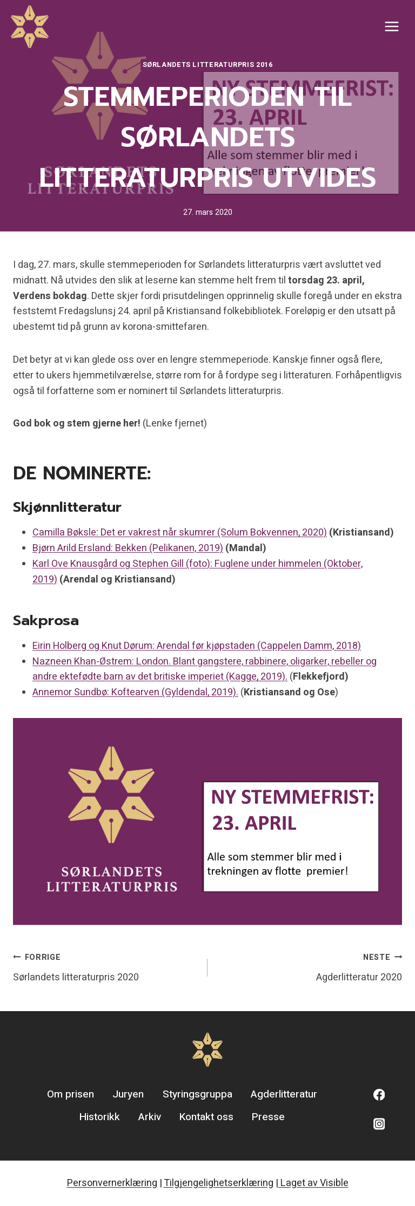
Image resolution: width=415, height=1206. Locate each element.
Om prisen (70, 1094)
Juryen (128, 1094)
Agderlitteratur (284, 1094)
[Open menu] (391, 27)
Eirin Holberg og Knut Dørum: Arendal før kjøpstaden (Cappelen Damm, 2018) (196, 646)
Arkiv (149, 1116)
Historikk (99, 1116)
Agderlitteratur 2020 (309, 967)
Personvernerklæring (112, 1183)
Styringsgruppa (197, 1094)
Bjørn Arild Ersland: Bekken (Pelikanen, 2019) (127, 548)
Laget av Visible (313, 1183)
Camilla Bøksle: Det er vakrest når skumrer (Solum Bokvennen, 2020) (179, 532)
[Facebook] (379, 1094)
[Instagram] (379, 1123)
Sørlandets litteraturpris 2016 (208, 65)
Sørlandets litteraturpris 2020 (105, 967)
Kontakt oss (206, 1116)
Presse (268, 1116)
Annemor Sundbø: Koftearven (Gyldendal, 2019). (135, 692)
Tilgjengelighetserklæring (218, 1183)
